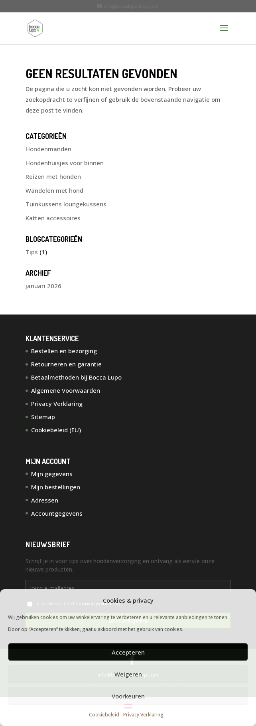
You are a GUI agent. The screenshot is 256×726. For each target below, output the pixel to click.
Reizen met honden (53, 176)
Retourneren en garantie (66, 364)
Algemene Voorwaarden (65, 390)
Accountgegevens (57, 513)
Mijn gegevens (52, 474)
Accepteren (128, 652)
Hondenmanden (48, 149)
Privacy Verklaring (143, 714)
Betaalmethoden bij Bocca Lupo (76, 377)
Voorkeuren (128, 696)
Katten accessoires (53, 218)
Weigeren (128, 674)
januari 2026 (43, 286)
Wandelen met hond (54, 190)
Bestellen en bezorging (64, 351)
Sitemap (43, 417)
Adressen (44, 500)
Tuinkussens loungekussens (66, 204)
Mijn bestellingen (55, 487)
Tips (32, 252)
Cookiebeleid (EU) (56, 430)
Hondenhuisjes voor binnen (65, 163)
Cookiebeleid (104, 714)
